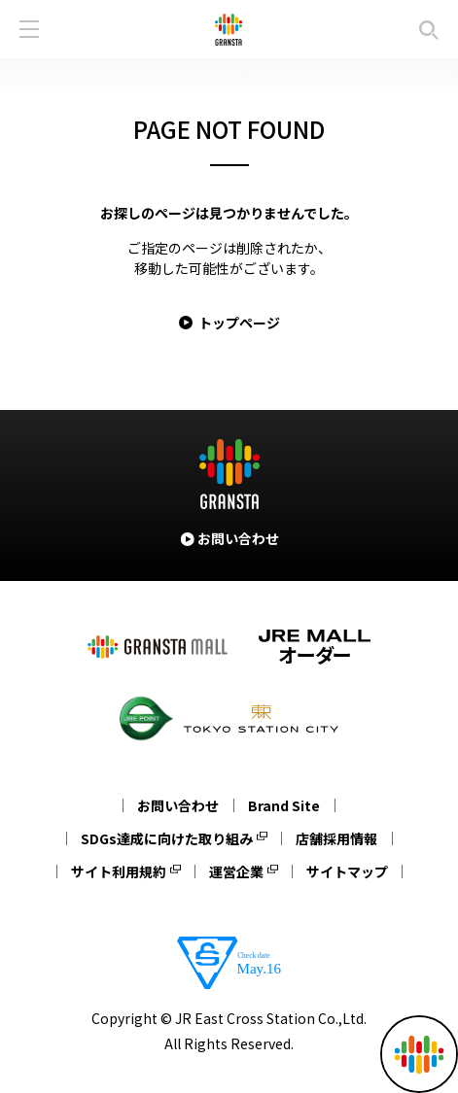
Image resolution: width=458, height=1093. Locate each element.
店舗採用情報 (336, 838)
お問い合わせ (178, 805)
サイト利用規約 (118, 871)
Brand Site (284, 805)
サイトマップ (347, 871)
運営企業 (236, 871)
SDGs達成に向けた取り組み (167, 838)
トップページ (239, 322)
